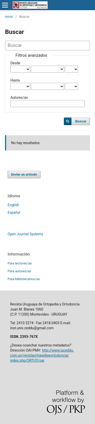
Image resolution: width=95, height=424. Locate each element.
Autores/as (19, 97)
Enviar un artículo (24, 174)
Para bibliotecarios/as (24, 279)
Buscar (80, 121)
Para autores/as (19, 271)
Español (14, 212)
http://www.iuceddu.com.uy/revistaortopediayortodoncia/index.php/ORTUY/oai (42, 355)
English (13, 205)
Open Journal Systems (25, 234)
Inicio (9, 16)
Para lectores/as (20, 263)
